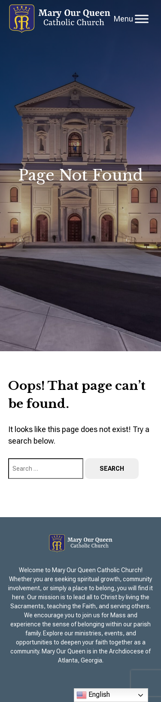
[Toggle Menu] (142, 19)
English (93, 695)
